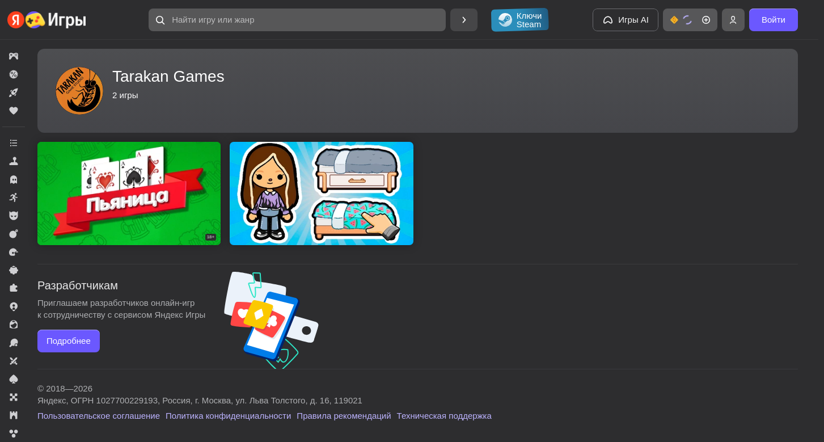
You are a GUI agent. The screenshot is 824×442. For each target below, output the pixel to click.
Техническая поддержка (444, 415)
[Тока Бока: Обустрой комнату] (321, 193)
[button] (297, 20)
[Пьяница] (129, 193)
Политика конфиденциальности (228, 415)
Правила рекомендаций (344, 415)
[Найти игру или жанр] (297, 20)
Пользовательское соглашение (98, 415)
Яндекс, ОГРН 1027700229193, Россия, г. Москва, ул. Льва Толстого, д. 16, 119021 (199, 400)
